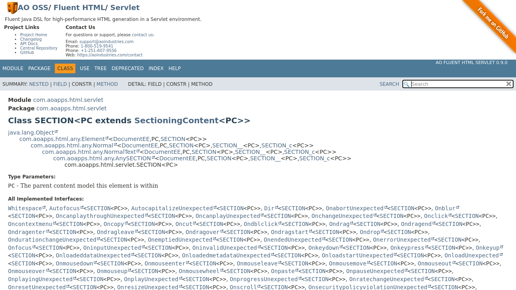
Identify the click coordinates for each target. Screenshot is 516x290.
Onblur (445, 208)
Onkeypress (407, 247)
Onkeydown (323, 247)
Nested (38, 84)
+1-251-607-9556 (99, 50)
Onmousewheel (199, 271)
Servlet (125, 7)
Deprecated (128, 68)
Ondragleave (115, 232)
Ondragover (202, 232)
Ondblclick (261, 224)
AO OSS (33, 7)
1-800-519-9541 (97, 46)
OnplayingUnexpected (40, 279)
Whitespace (25, 208)
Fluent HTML (79, 7)
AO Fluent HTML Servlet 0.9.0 (472, 62)
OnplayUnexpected (151, 279)
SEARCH (389, 84)
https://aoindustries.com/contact (110, 55)
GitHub (27, 52)
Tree (100, 68)
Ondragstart (289, 232)
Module (12, 68)
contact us (142, 35)
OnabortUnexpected (354, 208)
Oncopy (114, 224)
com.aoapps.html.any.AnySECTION (102, 158)
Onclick (436, 216)
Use (84, 68)
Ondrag (339, 224)
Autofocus (64, 208)
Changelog (31, 39)
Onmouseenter (165, 263)
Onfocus (20, 247)
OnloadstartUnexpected (357, 255)
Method (107, 84)
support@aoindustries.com (106, 41)
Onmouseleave (257, 263)
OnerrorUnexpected (402, 239)
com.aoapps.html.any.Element (62, 139)
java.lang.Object (31, 132)
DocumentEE (131, 139)
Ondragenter (27, 232)
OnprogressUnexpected (264, 279)
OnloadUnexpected (472, 255)
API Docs (29, 43)
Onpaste (283, 271)
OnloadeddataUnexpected (93, 255)
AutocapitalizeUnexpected (172, 208)
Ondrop (370, 232)
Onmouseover (27, 271)
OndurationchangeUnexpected (52, 239)
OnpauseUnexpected (375, 271)
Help (175, 68)
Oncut (183, 224)
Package (39, 68)
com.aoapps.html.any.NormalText (89, 152)
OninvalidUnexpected (224, 247)
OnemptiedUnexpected (180, 239)
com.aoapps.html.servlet (68, 100)
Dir (269, 208)
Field (60, 84)
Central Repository (39, 48)
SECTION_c (277, 145)
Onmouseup (112, 271)
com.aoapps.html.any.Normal (72, 145)
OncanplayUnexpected (228, 216)
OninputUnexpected (112, 247)
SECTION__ (227, 145)
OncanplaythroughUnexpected (100, 216)
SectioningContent (176, 120)
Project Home (33, 35)
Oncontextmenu (30, 224)
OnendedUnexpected (292, 239)
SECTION (172, 139)
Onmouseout (435, 263)
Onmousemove (347, 263)
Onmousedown (75, 263)
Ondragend (416, 224)
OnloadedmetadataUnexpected (226, 255)
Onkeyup (487, 247)
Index (156, 68)
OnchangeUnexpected (342, 216)
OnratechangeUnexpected (386, 279)
